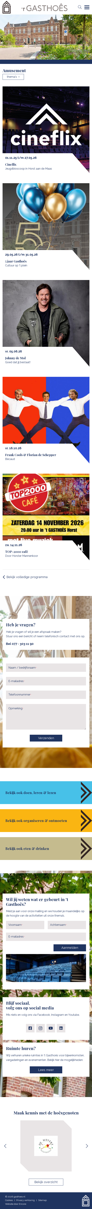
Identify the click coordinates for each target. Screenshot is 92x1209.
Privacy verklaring (25, 1200)
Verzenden (46, 738)
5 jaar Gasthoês (16, 261)
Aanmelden (69, 947)
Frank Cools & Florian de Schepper (30, 455)
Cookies (9, 1200)
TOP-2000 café (16, 551)
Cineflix (10, 164)
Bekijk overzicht (46, 1182)
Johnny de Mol (15, 358)
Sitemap (42, 1200)
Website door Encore (15, 1204)
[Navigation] (86, 7)
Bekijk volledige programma (27, 577)
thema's (13, 76)
